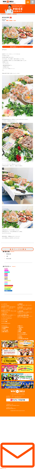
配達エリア (20, 325)
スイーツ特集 (4, 321)
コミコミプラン (5, 319)
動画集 (20, 331)
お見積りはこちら (17, 443)
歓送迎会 (10, 20)
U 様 (7, 256)
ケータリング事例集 (22, 332)
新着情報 (20, 329)
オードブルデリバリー (6, 323)
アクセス (20, 335)
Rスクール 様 (8, 258)
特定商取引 (20, 337)
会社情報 (4, 328)
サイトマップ (4, 325)
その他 (14, 20)
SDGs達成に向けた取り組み (23, 338)
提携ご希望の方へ (5, 331)
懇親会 (7, 20)
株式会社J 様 (8, 253)
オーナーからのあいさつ (23, 334)
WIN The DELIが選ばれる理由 (24, 315)
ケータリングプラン (5, 305)
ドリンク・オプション (6, 309)
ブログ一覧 (20, 306)
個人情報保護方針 (5, 327)
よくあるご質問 (5, 330)
